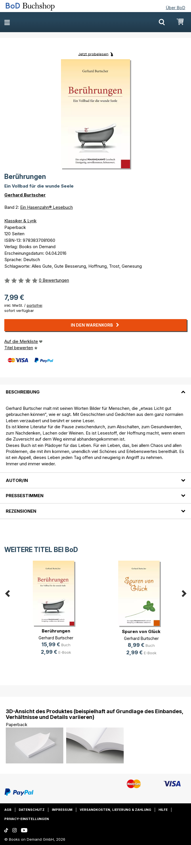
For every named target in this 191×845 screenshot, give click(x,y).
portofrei (34, 305)
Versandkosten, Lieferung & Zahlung (115, 810)
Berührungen (56, 631)
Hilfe (163, 810)
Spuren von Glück (141, 631)
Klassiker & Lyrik (20, 220)
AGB (8, 810)
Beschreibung (23, 392)
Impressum (62, 810)
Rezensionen (21, 511)
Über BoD (175, 7)
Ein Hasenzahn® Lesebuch (46, 207)
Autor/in (17, 480)
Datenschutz (32, 810)
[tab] (95, 388)
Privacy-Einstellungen (26, 819)
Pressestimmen (24, 495)
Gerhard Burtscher (25, 195)
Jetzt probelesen (93, 53)
